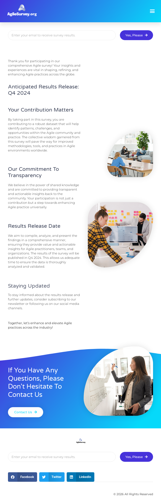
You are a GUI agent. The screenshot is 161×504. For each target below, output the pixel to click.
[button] (152, 11)
